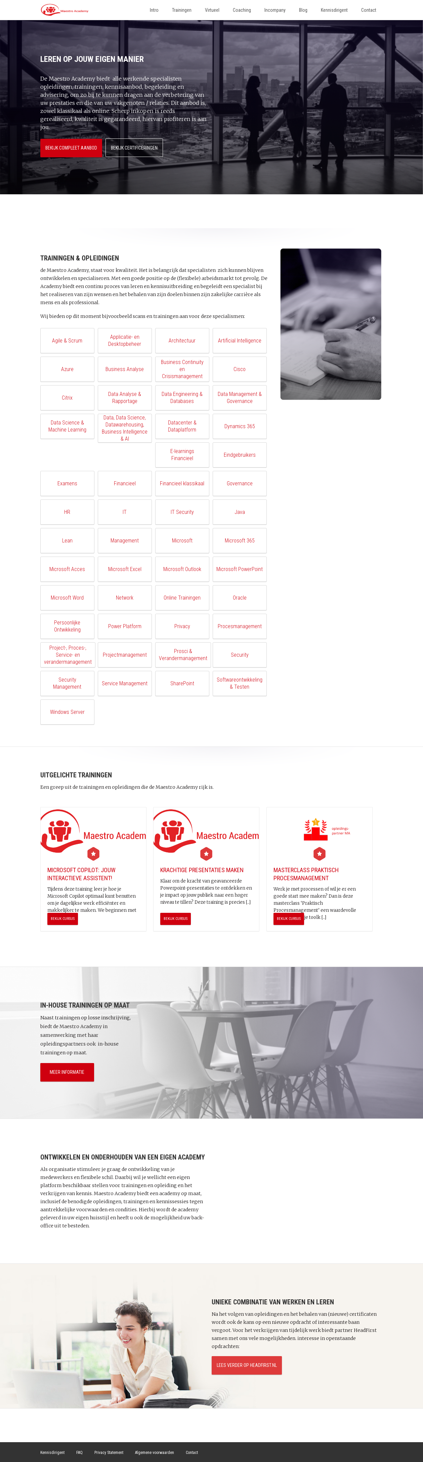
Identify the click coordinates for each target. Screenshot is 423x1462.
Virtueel (212, 10)
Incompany (275, 10)
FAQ (79, 1452)
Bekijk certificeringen (135, 147)
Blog (303, 10)
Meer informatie (67, 1071)
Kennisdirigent (334, 10)
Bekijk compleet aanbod (71, 147)
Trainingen (182, 10)
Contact (368, 10)
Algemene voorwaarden (154, 1452)
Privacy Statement (108, 1452)
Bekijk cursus (63, 918)
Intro (154, 10)
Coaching (242, 10)
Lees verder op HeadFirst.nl (247, 1365)
